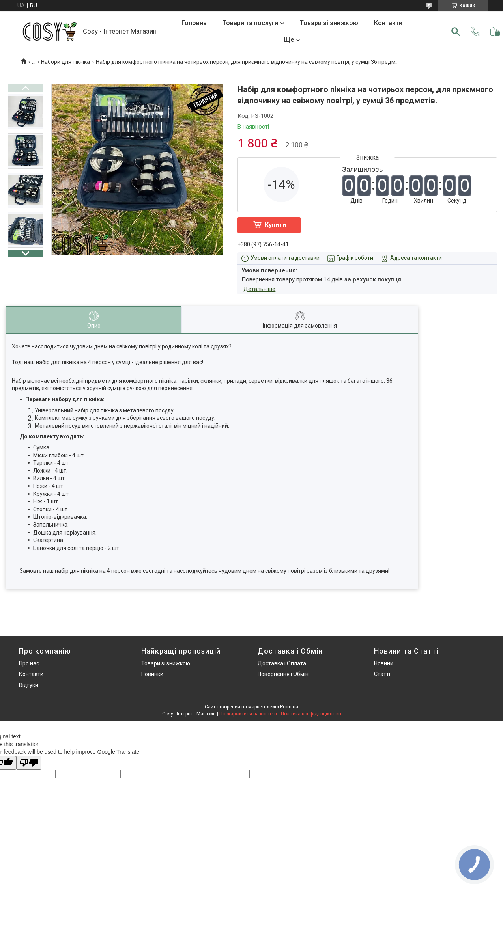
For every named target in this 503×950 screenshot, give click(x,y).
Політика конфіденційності (311, 714)
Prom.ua (289, 707)
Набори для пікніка (65, 62)
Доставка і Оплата (282, 663)
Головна (194, 23)
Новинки (152, 674)
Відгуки (28, 685)
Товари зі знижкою (329, 23)
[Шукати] (456, 31)
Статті (382, 674)
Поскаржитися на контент (248, 714)
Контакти (388, 23)
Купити (275, 225)
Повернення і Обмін (283, 674)
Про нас (29, 663)
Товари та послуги (250, 23)
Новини (383, 663)
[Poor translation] (28, 763)
